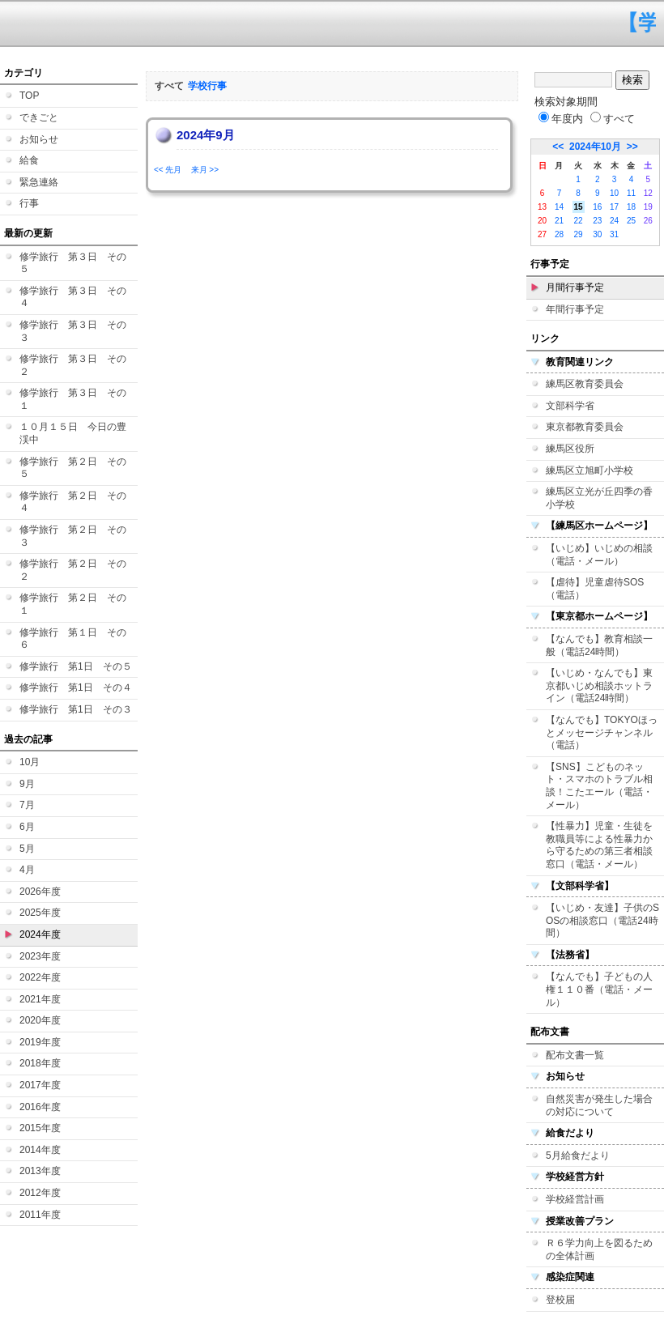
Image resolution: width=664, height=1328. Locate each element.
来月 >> (205, 169)
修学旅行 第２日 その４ (72, 502)
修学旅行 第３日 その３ (72, 331)
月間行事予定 (575, 287)
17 (614, 206)
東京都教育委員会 (585, 426)
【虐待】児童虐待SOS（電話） (595, 589)
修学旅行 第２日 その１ (72, 604)
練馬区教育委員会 (585, 383)
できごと (38, 117)
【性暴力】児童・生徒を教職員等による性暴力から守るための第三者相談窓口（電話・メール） (599, 845)
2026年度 (40, 891)
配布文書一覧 (575, 1055)
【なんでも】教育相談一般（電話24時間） (599, 645)
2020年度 (40, 1020)
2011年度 (40, 1214)
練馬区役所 (570, 448)
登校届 (560, 1299)
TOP (29, 95)
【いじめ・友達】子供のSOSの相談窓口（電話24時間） (602, 920)
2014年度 (40, 1150)
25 (631, 220)
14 (559, 206)
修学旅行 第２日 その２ (72, 570)
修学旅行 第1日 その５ (75, 666)
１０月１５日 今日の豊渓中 (72, 433)
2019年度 (40, 1042)
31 (614, 234)
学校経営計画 (575, 1199)
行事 (29, 203)
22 (578, 220)
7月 (27, 805)
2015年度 (40, 1128)
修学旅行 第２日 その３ (72, 536)
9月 (27, 784)
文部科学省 (570, 405)
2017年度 (40, 1085)
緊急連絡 (38, 182)
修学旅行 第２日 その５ (72, 468)
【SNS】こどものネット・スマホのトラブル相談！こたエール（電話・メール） (599, 786)
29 (578, 234)
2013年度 (40, 1171)
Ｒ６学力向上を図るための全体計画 (599, 1249)
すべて (612, 119)
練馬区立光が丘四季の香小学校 (599, 498)
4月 (27, 869)
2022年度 (40, 977)
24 (614, 220)
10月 (29, 762)
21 (559, 220)
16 (597, 206)
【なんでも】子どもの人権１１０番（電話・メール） (599, 989)
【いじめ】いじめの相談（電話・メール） (599, 555)
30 (597, 234)
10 (614, 193)
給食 (29, 160)
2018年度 (40, 1063)
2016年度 (40, 1107)
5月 (27, 848)
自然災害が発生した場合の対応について (599, 1105)
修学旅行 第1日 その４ (75, 687)
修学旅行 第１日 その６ (72, 639)
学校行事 (207, 86)
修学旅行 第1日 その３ (75, 709)
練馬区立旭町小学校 (589, 470)
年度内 (560, 119)
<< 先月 (167, 169)
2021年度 (40, 999)
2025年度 (40, 912)
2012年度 (40, 1192)
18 (631, 206)
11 (631, 193)
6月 (27, 826)
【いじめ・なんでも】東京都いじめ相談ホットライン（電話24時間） (599, 685)
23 (597, 220)
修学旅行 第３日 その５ (72, 263)
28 (559, 234)
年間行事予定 (575, 309)
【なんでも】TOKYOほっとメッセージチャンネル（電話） (602, 732)
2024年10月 (595, 146)
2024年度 (40, 934)
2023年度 (40, 956)
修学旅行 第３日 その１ (72, 399)
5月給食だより (578, 1155)
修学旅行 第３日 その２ (72, 365)
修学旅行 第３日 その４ (72, 297)
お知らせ (38, 139)
